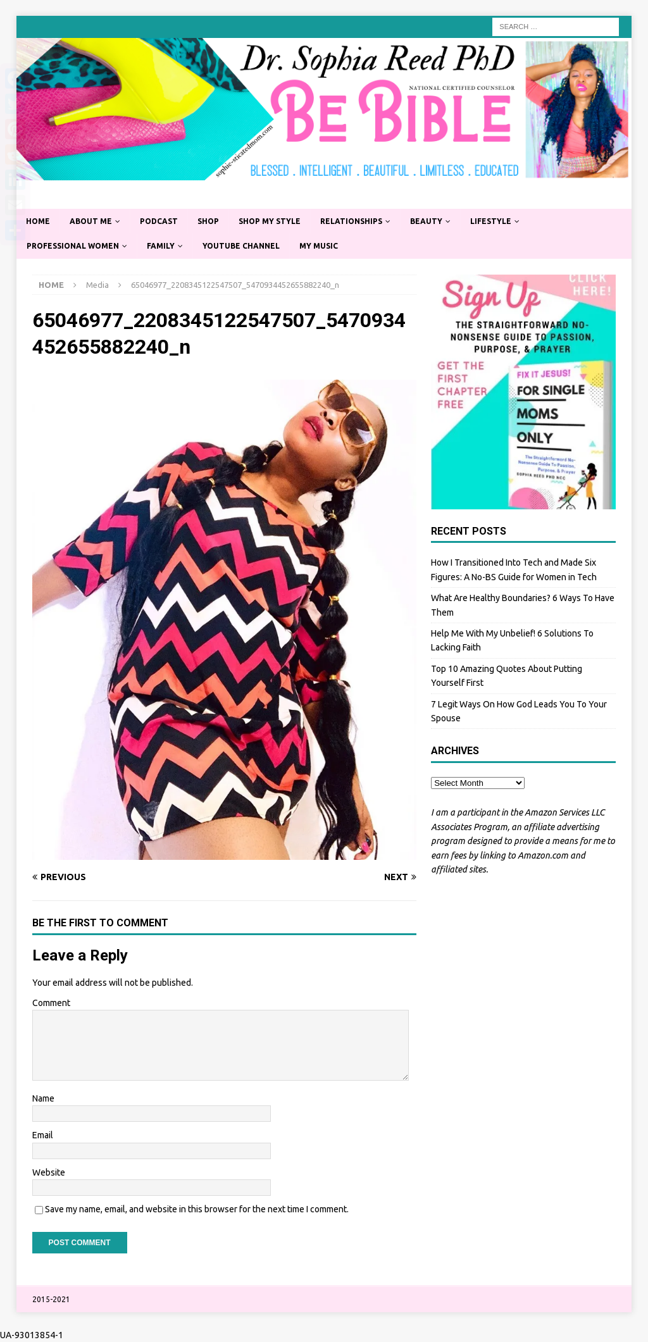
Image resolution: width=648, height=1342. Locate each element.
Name (43, 1098)
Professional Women (73, 246)
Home (38, 221)
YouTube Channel (241, 246)
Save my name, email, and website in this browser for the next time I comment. (197, 1209)
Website (48, 1172)
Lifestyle (490, 221)
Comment (51, 1003)
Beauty (426, 221)
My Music (318, 246)
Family (161, 246)
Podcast (159, 221)
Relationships (351, 221)
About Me (91, 221)
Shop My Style (270, 221)
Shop (208, 221)
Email (42, 1135)
